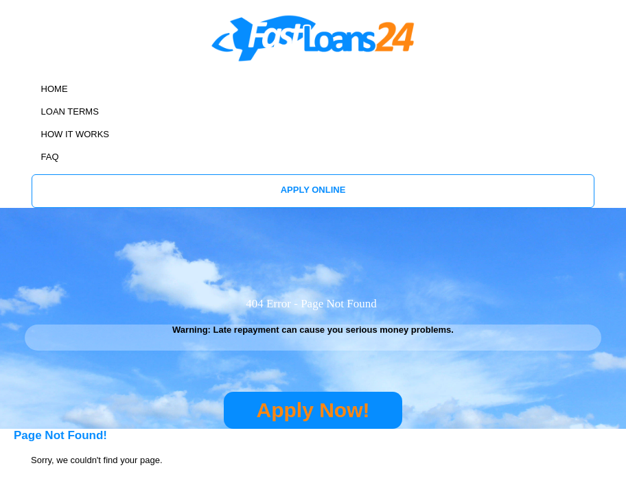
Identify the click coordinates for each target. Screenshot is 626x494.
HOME (54, 89)
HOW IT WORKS (75, 134)
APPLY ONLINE (313, 190)
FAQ (50, 157)
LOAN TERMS (70, 111)
